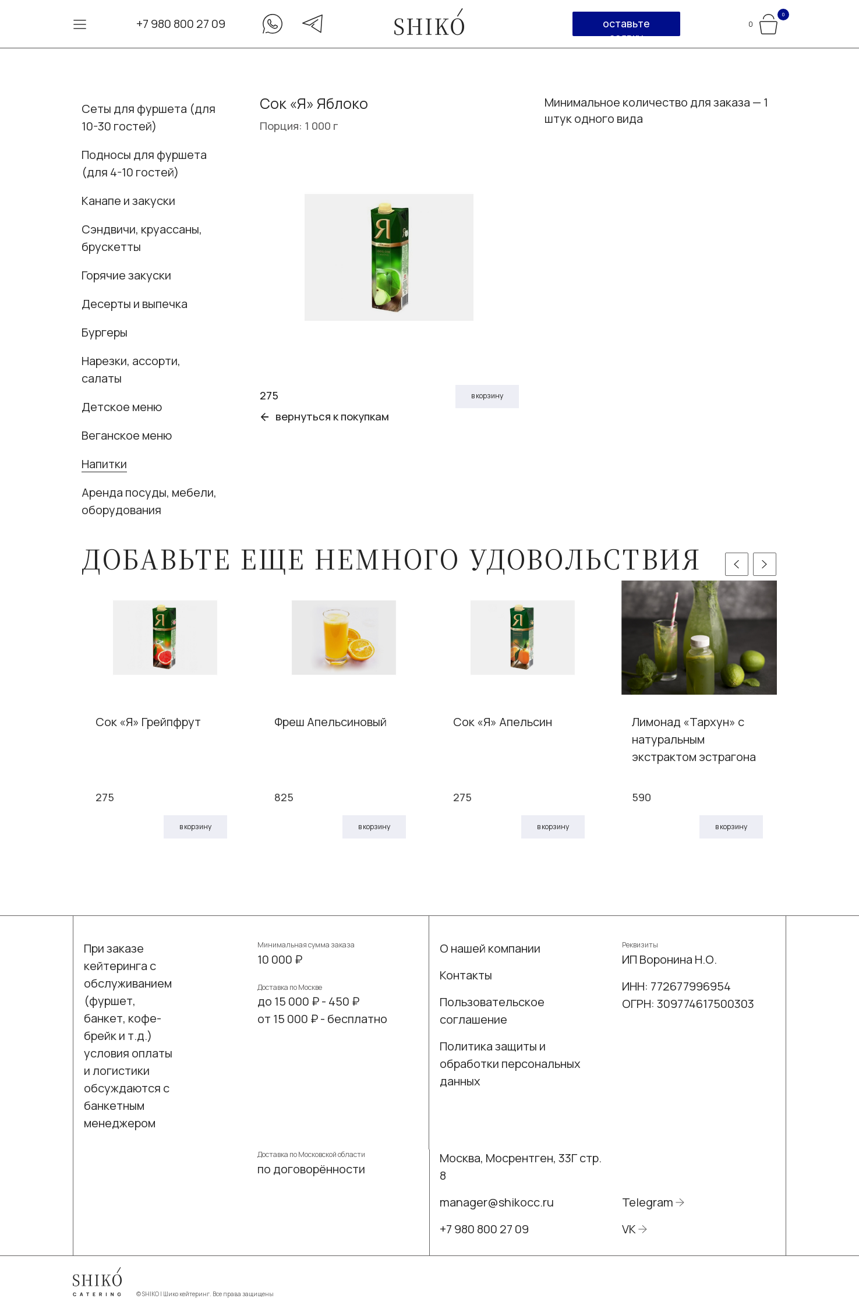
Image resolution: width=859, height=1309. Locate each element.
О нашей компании (490, 948)
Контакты (466, 975)
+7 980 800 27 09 (180, 23)
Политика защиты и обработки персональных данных (510, 1063)
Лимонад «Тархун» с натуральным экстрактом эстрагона (694, 739)
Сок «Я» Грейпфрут (148, 722)
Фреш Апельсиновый (330, 722)
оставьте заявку (626, 26)
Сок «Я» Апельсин (502, 722)
